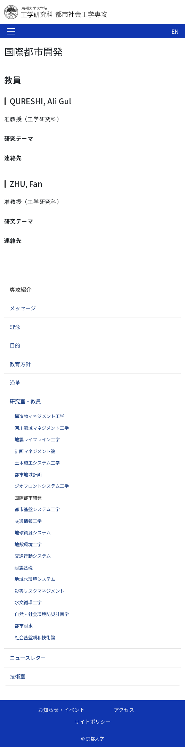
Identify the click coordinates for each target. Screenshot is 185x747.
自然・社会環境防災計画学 (42, 614)
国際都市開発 (28, 497)
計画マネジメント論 (35, 451)
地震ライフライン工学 (37, 439)
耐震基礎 (24, 567)
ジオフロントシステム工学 (42, 486)
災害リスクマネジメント (39, 591)
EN (175, 31)
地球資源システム (33, 532)
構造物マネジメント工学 (39, 416)
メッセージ (23, 308)
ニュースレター (28, 657)
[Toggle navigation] (11, 31)
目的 (15, 345)
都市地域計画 (28, 474)
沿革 (15, 382)
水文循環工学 (28, 602)
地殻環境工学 (28, 544)
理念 (15, 326)
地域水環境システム (35, 579)
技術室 (17, 676)
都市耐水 (24, 625)
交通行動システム (33, 555)
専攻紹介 (20, 289)
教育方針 (20, 364)
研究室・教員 (25, 401)
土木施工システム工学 (37, 462)
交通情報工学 (28, 521)
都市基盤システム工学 (37, 509)
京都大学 (95, 738)
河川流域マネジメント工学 (42, 428)
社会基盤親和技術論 (35, 637)
